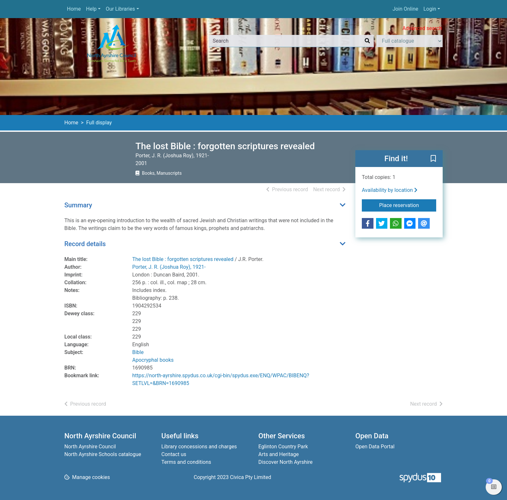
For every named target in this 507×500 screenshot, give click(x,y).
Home (74, 9)
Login (429, 9)
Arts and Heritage (278, 454)
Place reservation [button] (408, 204)
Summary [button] (78, 205)
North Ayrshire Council (90, 446)
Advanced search (422, 28)
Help (91, 9)
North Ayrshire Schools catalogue (102, 454)
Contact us (173, 454)
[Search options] (409, 41)
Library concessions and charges (199, 446)
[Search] (367, 41)
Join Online (405, 9)
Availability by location (389, 190)
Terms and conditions (186, 462)
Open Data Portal (374, 446)
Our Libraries (120, 9)
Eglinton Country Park (283, 446)
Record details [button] (85, 244)
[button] (433, 159)
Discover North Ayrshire (285, 462)
